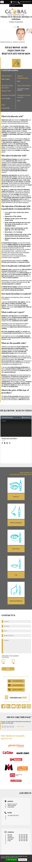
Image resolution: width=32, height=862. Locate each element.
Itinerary (14, 2)
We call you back (17, 689)
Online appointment (17, 685)
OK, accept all (11, 859)
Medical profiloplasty (16, 601)
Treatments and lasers (5, 42)
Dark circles (16, 549)
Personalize (22, 859)
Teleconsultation (17, 681)
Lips (16, 575)
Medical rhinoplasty (16, 523)
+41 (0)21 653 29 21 (25, 2)
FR (15, 27)
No (13, 663)
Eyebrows (16, 496)
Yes (3, 663)
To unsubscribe (5, 657)
